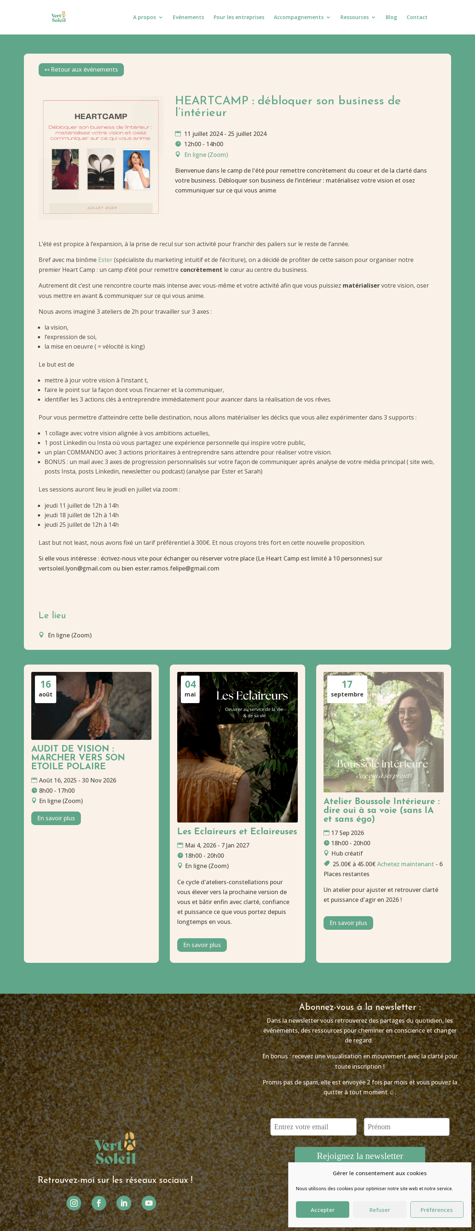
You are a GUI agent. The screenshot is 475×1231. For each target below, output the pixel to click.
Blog (391, 18)
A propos (144, 18)
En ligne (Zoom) (206, 155)
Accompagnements (299, 18)
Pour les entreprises (239, 18)
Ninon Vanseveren (258, 1216)
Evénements (188, 18)
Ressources (354, 18)
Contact (417, 18)
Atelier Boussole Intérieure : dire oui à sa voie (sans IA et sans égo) (382, 811)
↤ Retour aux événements (81, 69)
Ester (105, 260)
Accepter (323, 1209)
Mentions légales (221, 1200)
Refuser (379, 1209)
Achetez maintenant (405, 864)
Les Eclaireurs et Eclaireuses (237, 832)
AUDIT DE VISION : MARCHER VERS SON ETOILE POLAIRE (78, 758)
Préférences (437, 1209)
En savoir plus (56, 818)
